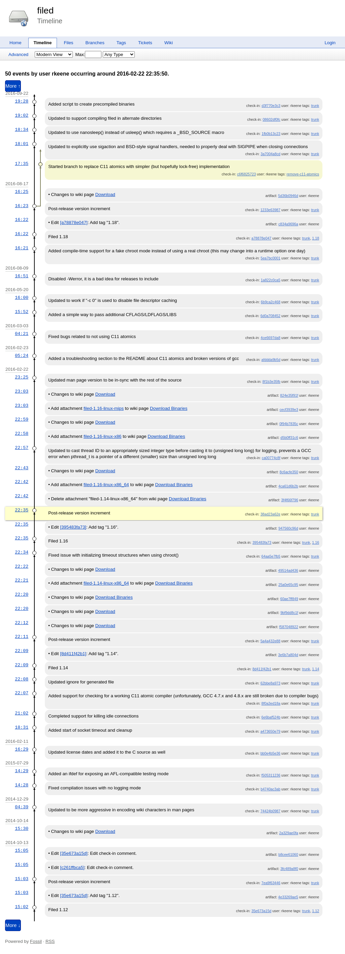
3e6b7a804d (288, 655)
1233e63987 (270, 210)
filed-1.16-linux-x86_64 (106, 484)
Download (105, 194)
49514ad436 (288, 570)
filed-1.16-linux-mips (104, 408)
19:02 (21, 115)
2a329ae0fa (288, 833)
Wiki (168, 42)
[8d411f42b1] (73, 653)
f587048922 (288, 627)
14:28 (21, 785)
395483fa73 (261, 542)
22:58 (21, 433)
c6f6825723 (246, 174)
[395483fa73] (73, 527)
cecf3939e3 (289, 410)
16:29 (21, 749)
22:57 (21, 448)
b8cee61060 (288, 854)
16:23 (21, 206)
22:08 (21, 679)
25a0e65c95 (288, 585)
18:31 (21, 727)
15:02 (21, 907)
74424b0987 (270, 811)
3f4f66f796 (289, 500)
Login (330, 42)
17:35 (21, 164)
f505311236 (270, 775)
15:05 (21, 850)
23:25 (21, 377)
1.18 (315, 238)
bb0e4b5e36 (270, 753)
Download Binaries (168, 408)
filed (45, 10)
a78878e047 (261, 238)
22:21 (21, 580)
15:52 (21, 312)
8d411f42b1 (261, 669)
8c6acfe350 (289, 472)
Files (68, 42)
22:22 (21, 566)
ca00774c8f (271, 458)
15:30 (21, 828)
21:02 (21, 713)
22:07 (21, 693)
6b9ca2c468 (270, 302)
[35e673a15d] (74, 853)
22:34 (21, 552)
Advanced (18, 54)
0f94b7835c (288, 424)
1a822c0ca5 (270, 280)
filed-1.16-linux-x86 (103, 436)
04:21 (21, 334)
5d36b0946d (288, 196)
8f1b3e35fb (271, 382)
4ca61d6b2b (288, 486)
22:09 (21, 651)
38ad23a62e (270, 514)
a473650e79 (270, 731)
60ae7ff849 (289, 599)
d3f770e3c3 (270, 106)
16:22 (21, 220)
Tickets (145, 42)
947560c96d (288, 528)
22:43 (21, 468)
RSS (50, 941)
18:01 (21, 144)
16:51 (21, 276)
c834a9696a (288, 224)
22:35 (21, 510)
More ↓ (13, 925)
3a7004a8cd (270, 154)
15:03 (21, 879)
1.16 (315, 542)
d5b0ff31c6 (289, 438)
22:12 (21, 623)
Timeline (43, 42)
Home (15, 42)
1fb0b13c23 (270, 134)
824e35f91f (289, 395)
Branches (95, 42)
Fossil (36, 941)
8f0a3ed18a (270, 703)
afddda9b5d (270, 360)
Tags (121, 42)
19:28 (21, 101)
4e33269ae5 (288, 897)
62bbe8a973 (270, 683)
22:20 (21, 594)
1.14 (315, 669)
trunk (315, 106)
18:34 (21, 130)
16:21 (21, 248)
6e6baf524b (270, 717)
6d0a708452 (270, 316)
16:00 (21, 297)
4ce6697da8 (270, 338)
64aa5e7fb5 (270, 556)
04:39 (21, 807)
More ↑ (13, 86)
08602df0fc (271, 119)
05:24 (21, 356)
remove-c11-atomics (303, 174)
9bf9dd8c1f (289, 613)
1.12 (315, 911)
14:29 (21, 771)
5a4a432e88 (270, 641)
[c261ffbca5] (72, 867)
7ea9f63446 (270, 883)
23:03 (21, 391)
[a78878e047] (74, 222)
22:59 (21, 419)
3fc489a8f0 (289, 869)
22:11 (21, 637)
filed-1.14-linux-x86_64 (106, 583)
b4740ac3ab (270, 789)
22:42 (21, 482)
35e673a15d (261, 911)
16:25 (21, 192)
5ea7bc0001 (270, 258)
